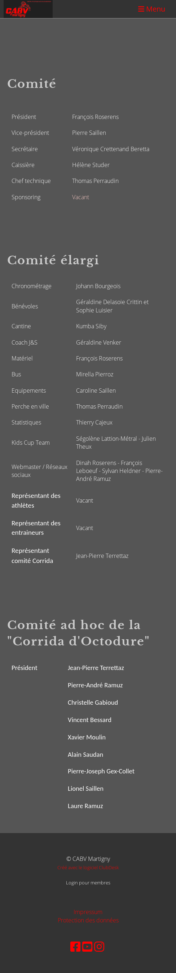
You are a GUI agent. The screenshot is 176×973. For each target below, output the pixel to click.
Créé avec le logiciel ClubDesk (88, 867)
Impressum (88, 912)
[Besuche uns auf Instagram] (99, 946)
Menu (151, 9)
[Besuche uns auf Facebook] (75, 946)
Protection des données (88, 920)
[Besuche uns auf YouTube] (87, 946)
